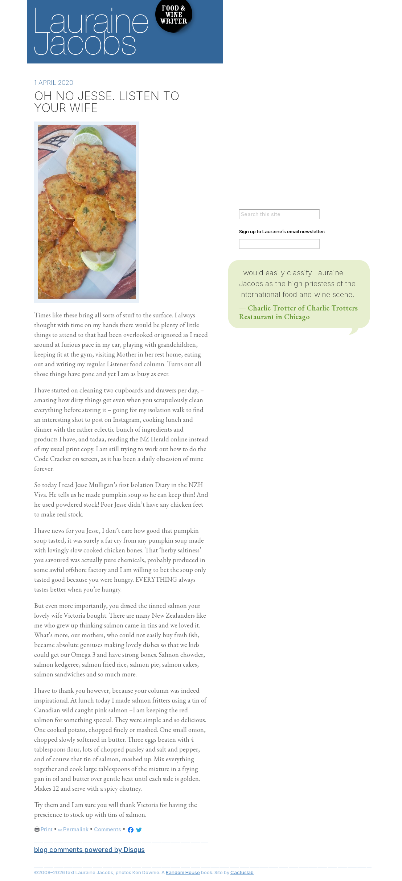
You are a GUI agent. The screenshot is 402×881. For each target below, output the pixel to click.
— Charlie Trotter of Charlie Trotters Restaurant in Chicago (298, 312)
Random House (183, 872)
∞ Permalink (73, 829)
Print (47, 829)
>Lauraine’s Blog (284, 82)
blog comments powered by (89, 849)
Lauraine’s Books (284, 160)
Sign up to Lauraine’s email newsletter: (282, 231)
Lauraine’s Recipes (284, 130)
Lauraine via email (284, 190)
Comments (107, 829)
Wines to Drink (284, 114)
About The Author (284, 98)
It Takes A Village (299, 10)
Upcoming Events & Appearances (284, 174)
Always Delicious (299, 31)
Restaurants (284, 146)
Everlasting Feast (299, 52)
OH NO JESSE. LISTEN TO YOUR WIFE (106, 102)
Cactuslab (242, 872)
